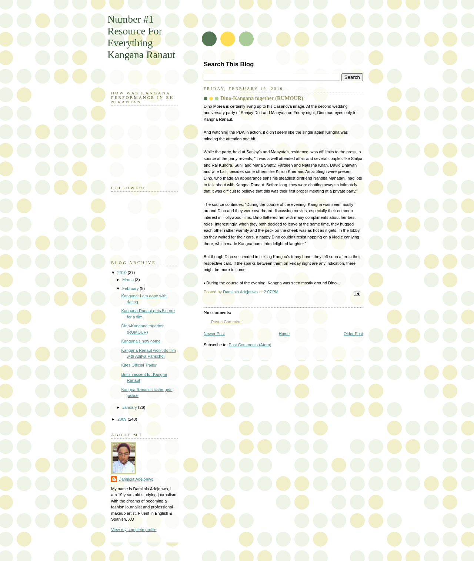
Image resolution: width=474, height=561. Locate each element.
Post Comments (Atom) (250, 345)
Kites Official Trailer (139, 365)
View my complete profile (134, 529)
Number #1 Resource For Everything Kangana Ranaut (141, 36)
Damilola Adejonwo (135, 479)
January (130, 407)
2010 (122, 272)
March (128, 279)
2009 (122, 419)
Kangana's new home (141, 341)
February (131, 288)
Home (284, 333)
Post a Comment (226, 322)
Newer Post (214, 333)
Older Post (353, 333)
